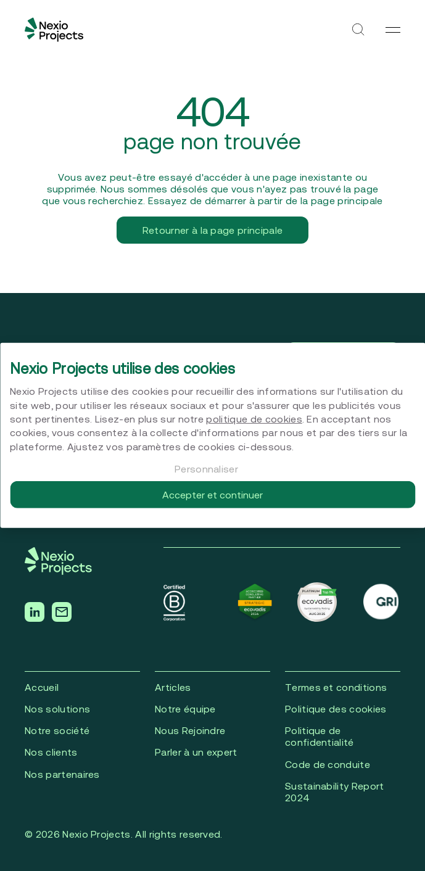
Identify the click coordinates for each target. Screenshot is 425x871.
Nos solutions (57, 708)
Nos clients (51, 751)
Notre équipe (185, 708)
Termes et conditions (336, 687)
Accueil (42, 687)
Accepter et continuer (212, 494)
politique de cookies (254, 418)
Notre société (57, 730)
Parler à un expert (196, 751)
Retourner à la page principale (212, 230)
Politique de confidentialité (319, 736)
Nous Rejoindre (190, 730)
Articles (173, 687)
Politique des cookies (336, 708)
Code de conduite (327, 764)
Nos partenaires (62, 774)
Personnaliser (206, 468)
